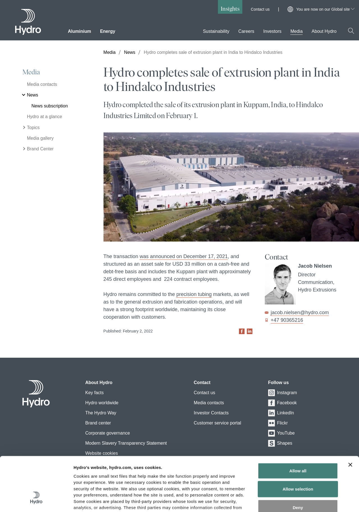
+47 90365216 (287, 320)
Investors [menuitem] (272, 31)
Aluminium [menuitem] (79, 31)
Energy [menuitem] (107, 31)
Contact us (260, 9)
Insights (230, 8)
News (129, 52)
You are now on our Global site (325, 9)
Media (31, 72)
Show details (294, 501)
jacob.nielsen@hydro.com (300, 312)
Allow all (298, 426)
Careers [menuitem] (246, 31)
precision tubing (194, 294)
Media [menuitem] (296, 31)
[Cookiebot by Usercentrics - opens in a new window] (36, 501)
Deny (298, 463)
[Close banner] (350, 420)
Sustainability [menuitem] (216, 31)
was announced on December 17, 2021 (184, 256)
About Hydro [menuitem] (324, 31)
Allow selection (297, 444)
